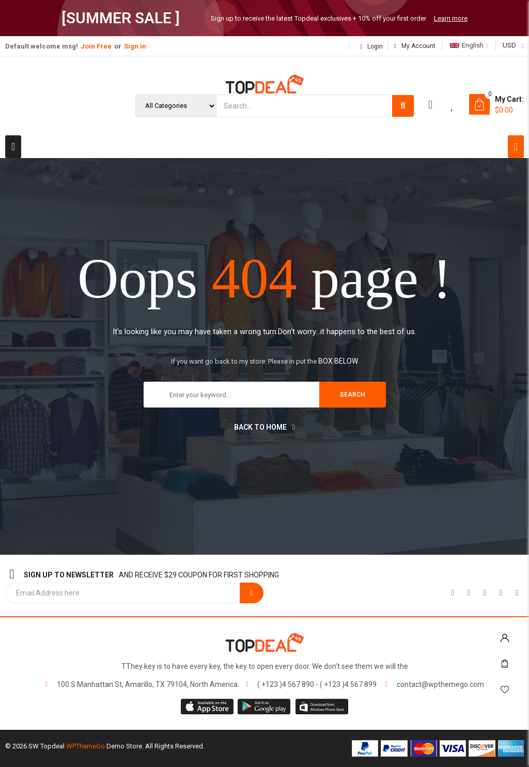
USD (509, 45)
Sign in (135, 46)
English (467, 45)
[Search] (403, 106)
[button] (13, 146)
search (352, 394)
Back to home (264, 427)
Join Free (96, 46)
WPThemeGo (85, 746)
